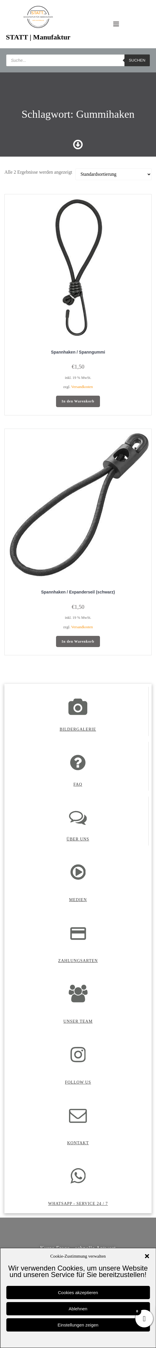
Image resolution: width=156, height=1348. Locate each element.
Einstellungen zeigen (78, 1324)
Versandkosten (82, 387)
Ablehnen (78, 1308)
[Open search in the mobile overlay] (78, 60)
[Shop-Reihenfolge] (113, 174)
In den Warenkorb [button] (78, 401)
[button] (147, 1256)
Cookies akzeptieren (78, 1292)
